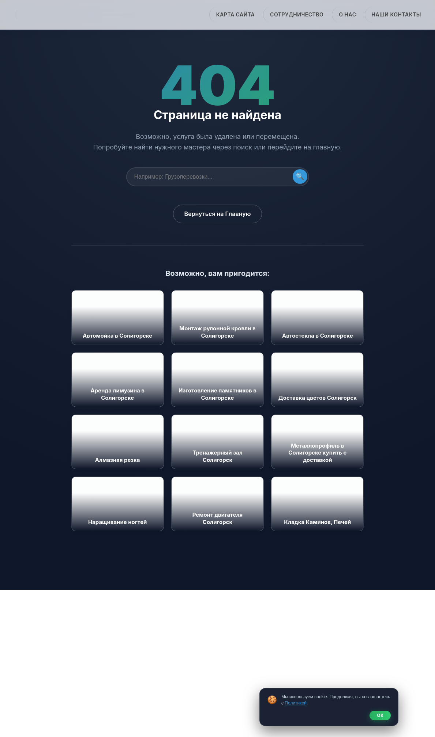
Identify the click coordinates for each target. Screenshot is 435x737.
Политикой (296, 703)
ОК (380, 715)
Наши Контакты (396, 14)
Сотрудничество (296, 14)
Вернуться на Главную (217, 213)
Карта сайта (235, 14)
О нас (347, 14)
